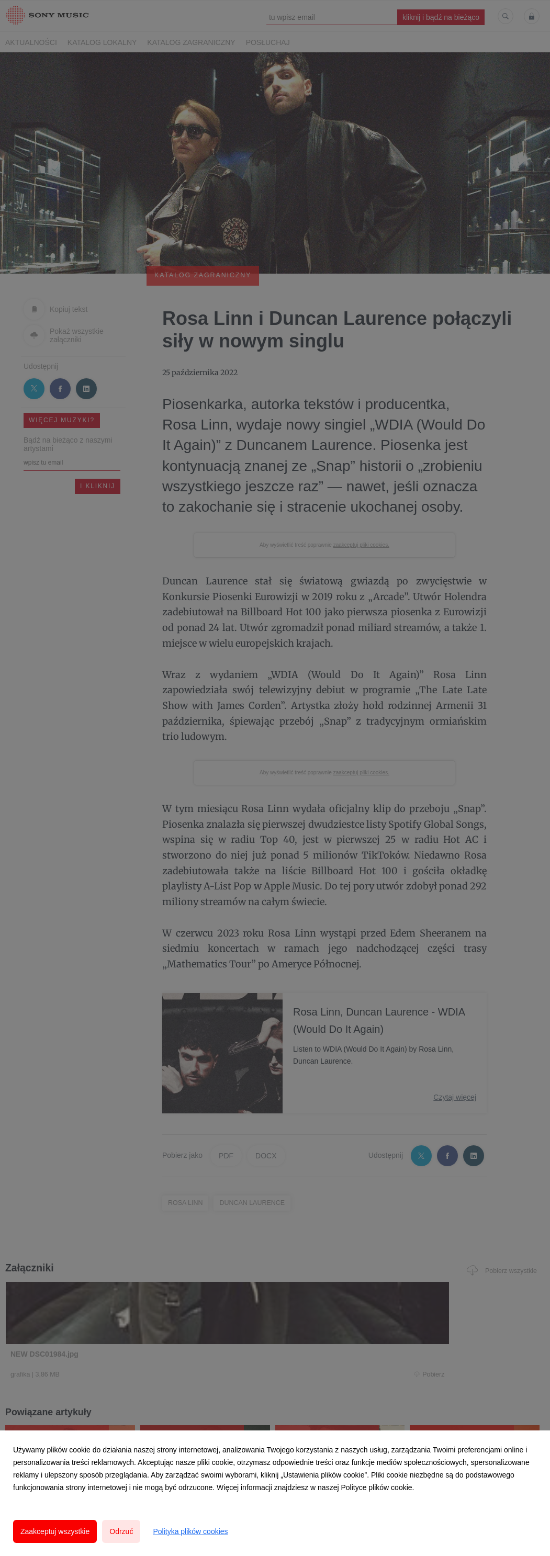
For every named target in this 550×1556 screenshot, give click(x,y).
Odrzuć (121, 1531)
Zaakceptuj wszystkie (54, 1531)
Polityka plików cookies (190, 1531)
